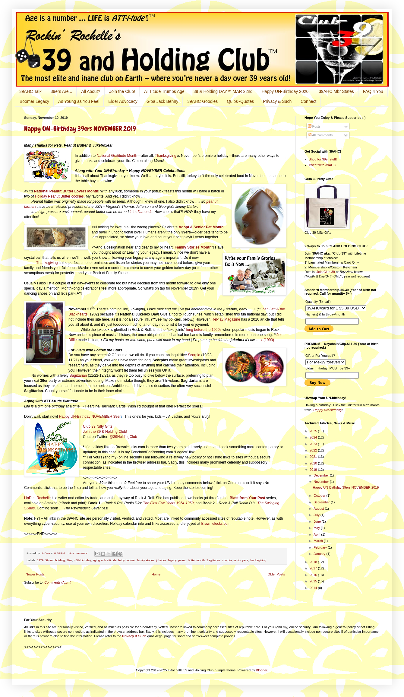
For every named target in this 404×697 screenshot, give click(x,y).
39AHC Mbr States (336, 91)
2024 (314, 437)
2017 (314, 568)
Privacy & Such (277, 101)
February (321, 547)
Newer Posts (35, 574)
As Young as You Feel (78, 101)
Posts (314, 126)
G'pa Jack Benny (162, 101)
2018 (314, 562)
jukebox (161, 560)
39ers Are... (61, 91)
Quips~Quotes (240, 101)
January (320, 554)
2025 (314, 431)
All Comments (320, 135)
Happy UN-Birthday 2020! (286, 91)
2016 (314, 575)
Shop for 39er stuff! (323, 159)
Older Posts (276, 574)
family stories (146, 560)
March (319, 541)
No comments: (79, 553)
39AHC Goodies (202, 101)
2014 (314, 588)
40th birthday (82, 560)
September (322, 502)
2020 (314, 463)
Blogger (261, 670)
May (317, 528)
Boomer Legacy (34, 101)
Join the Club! (122, 91)
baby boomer (126, 560)
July (317, 515)
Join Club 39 (326, 272)
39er (69, 560)
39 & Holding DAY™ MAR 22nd (223, 91)
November (322, 481)
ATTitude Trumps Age (164, 91)
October (320, 495)
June (318, 521)
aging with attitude (105, 560)
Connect (308, 101)
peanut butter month (191, 560)
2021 (314, 456)
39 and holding (55, 560)
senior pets (240, 560)
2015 (314, 581)
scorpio (227, 560)
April (317, 534)
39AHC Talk (30, 91)
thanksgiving (258, 560)
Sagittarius (214, 560)
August (319, 508)
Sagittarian (78, 375)
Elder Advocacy (122, 101)
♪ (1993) (267, 340)
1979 (40, 560)
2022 (314, 450)
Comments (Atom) (57, 582)
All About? (90, 91)
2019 (314, 469)
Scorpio (194, 355)
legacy (172, 560)
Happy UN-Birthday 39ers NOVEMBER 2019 (80, 128)
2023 (314, 444)
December (322, 475)
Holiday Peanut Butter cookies (59, 196)
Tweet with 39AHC (322, 165)
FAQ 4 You (373, 91)
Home (156, 574)
